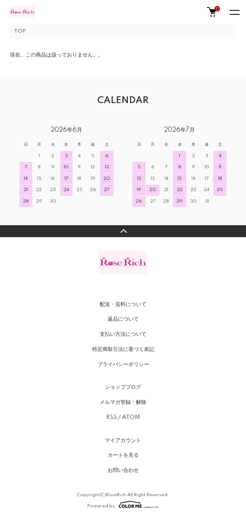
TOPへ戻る (123, 231)
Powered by (123, 504)
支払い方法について (123, 334)
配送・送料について (123, 304)
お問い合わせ (123, 470)
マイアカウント (123, 440)
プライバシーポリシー (123, 364)
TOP (20, 31)
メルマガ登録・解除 (123, 402)
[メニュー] (234, 12)
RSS (111, 417)
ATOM (131, 417)
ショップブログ (123, 387)
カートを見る (123, 455)
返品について (123, 319)
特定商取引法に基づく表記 (123, 349)
